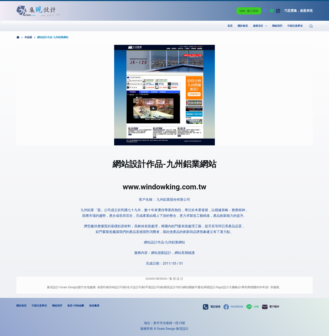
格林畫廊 (94, 305)
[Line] (272, 11)
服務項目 (261, 25)
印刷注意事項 (295, 25)
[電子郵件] (270, 307)
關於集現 (243, 25)
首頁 (229, 25)
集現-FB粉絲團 (75, 305)
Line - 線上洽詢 (249, 10)
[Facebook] (265, 11)
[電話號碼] (278, 11)
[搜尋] (311, 26)
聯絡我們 (277, 25)
